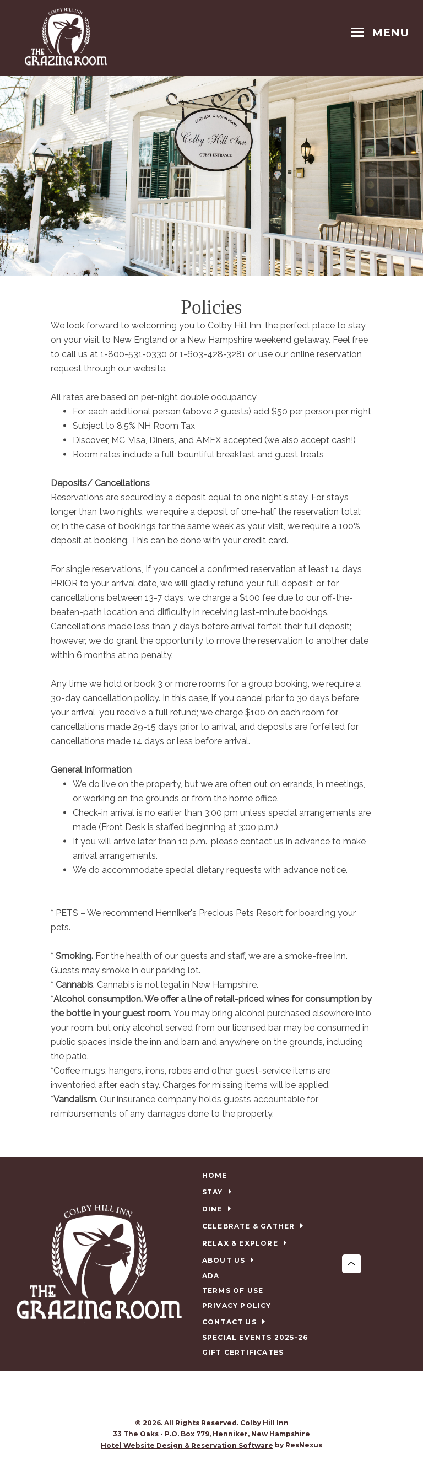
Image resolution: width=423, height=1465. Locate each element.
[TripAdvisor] (223, 1396)
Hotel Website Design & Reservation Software (187, 1445)
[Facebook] (200, 1396)
